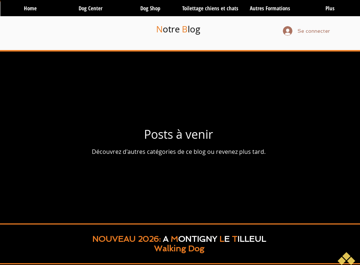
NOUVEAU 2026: (127, 239)
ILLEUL (251, 239)
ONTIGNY (197, 239)
